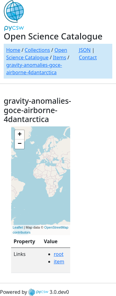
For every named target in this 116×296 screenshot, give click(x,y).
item (59, 261)
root (58, 254)
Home (13, 50)
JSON (85, 50)
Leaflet (18, 227)
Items (59, 57)
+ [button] (20, 134)
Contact (88, 57)
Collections (37, 50)
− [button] (20, 144)
